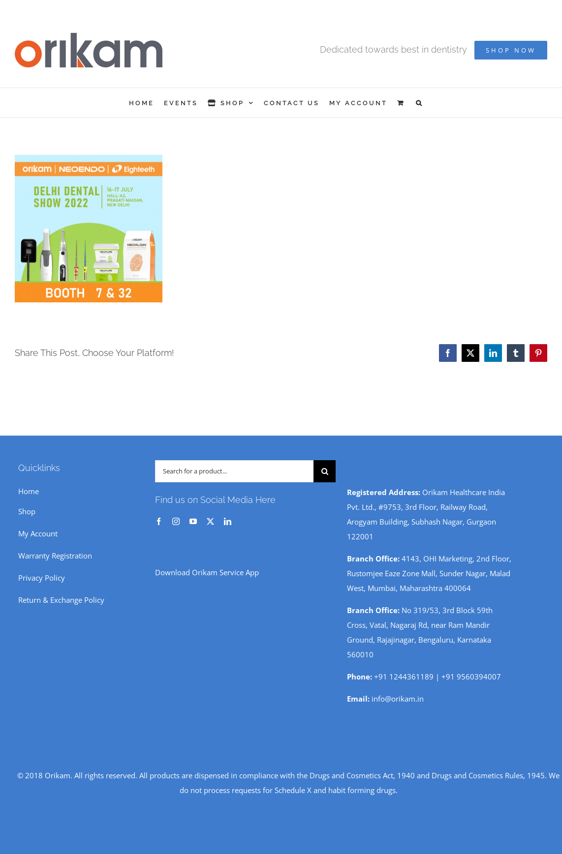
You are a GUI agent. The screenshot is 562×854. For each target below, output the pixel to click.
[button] (419, 103)
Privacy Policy (41, 578)
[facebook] (158, 521)
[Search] (324, 471)
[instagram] (176, 521)
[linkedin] (227, 521)
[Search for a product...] (234, 471)
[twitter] (210, 521)
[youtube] (193, 521)
